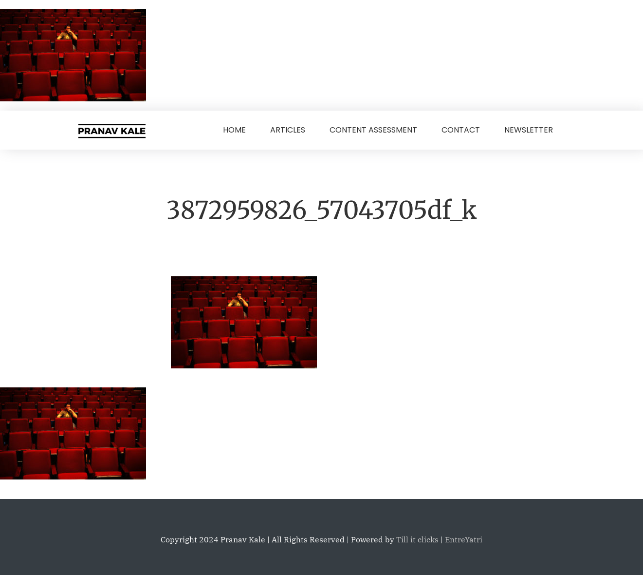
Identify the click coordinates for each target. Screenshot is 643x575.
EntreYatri (463, 539)
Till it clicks (417, 539)
